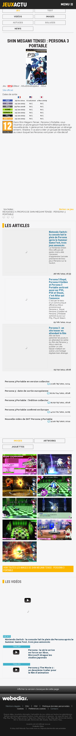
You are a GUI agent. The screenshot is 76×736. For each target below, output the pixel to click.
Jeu (18, 10)
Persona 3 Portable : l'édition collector (26, 400)
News (18, 29)
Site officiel (8, 90)
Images (50, 16)
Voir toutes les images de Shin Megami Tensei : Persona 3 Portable (33, 569)
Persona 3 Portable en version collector (27, 381)
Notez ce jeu (66, 209)
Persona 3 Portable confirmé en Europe (27, 409)
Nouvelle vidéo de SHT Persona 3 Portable (28, 419)
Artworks (50, 441)
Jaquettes (18, 447)
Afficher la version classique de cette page (38, 689)
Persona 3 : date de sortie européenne (26, 391)
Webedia (47, 724)
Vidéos (18, 16)
